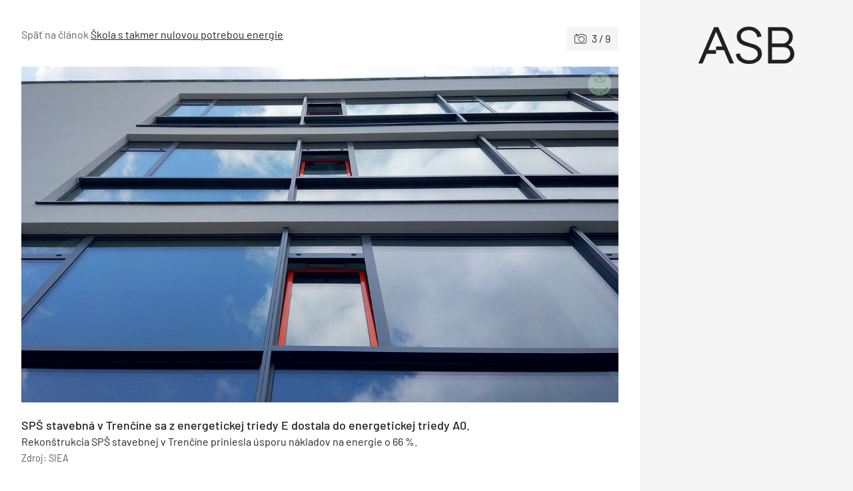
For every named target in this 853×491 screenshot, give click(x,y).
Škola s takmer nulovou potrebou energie (187, 34)
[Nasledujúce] (469, 234)
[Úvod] (746, 45)
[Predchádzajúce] (170, 234)
